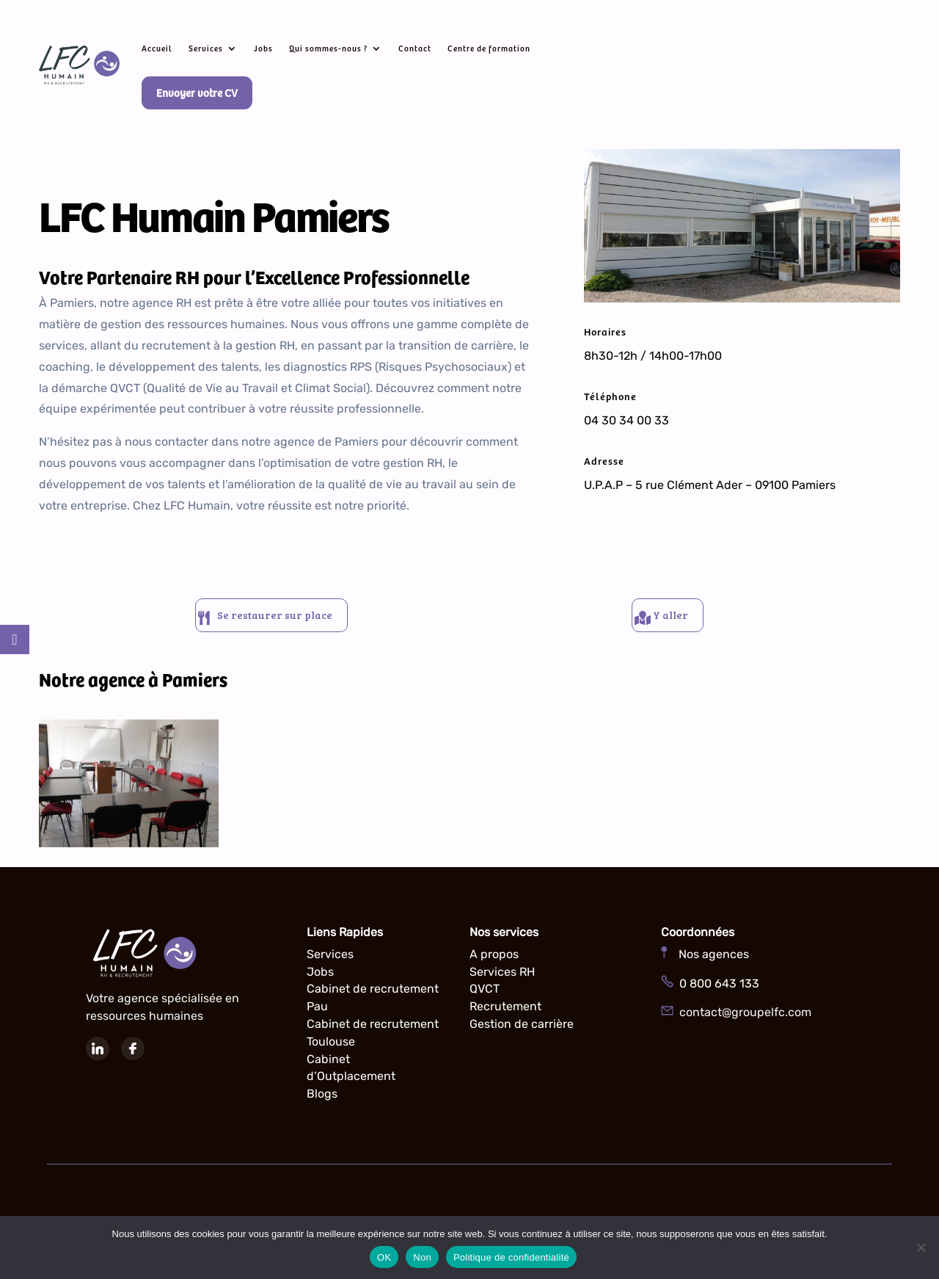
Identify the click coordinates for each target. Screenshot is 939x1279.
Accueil (157, 48)
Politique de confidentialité (511, 1257)
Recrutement (505, 1014)
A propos (494, 961)
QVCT (485, 996)
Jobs (263, 48)
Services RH (502, 979)
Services (206, 48)
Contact (414, 48)
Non (422, 1257)
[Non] (920, 1247)
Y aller (675, 619)
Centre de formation (488, 48)
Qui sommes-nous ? (328, 48)
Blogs (322, 1101)
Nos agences (705, 961)
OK (384, 1257)
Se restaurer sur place (278, 619)
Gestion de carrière (522, 1031)
